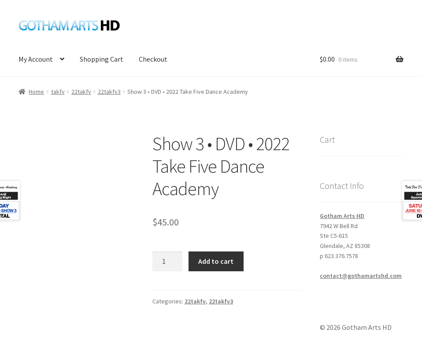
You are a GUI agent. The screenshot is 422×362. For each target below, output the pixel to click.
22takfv (81, 92)
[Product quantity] (167, 261)
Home (36, 92)
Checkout (153, 59)
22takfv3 (109, 92)
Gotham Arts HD (342, 216)
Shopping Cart (101, 59)
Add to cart (215, 261)
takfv (58, 92)
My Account (36, 59)
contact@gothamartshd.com (361, 276)
